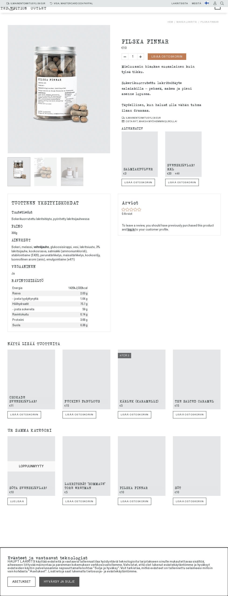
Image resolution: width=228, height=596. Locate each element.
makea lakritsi (148, 10)
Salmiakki (115, 10)
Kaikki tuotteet (81, 10)
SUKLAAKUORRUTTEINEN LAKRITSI (84, 14)
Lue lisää (17, 501)
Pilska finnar (209, 22)
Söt (178, 487)
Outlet (171, 14)
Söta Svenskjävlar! (28, 487)
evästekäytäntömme (122, 571)
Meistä (196, 3)
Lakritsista (180, 3)
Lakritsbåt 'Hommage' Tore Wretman (84, 485)
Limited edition (142, 14)
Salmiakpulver (138, 169)
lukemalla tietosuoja (87, 571)
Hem (170, 22)
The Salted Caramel (194, 401)
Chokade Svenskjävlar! (23, 399)
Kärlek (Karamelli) (139, 401)
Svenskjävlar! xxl (181, 167)
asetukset (21, 581)
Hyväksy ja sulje (59, 581)
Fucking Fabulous (82, 401)
